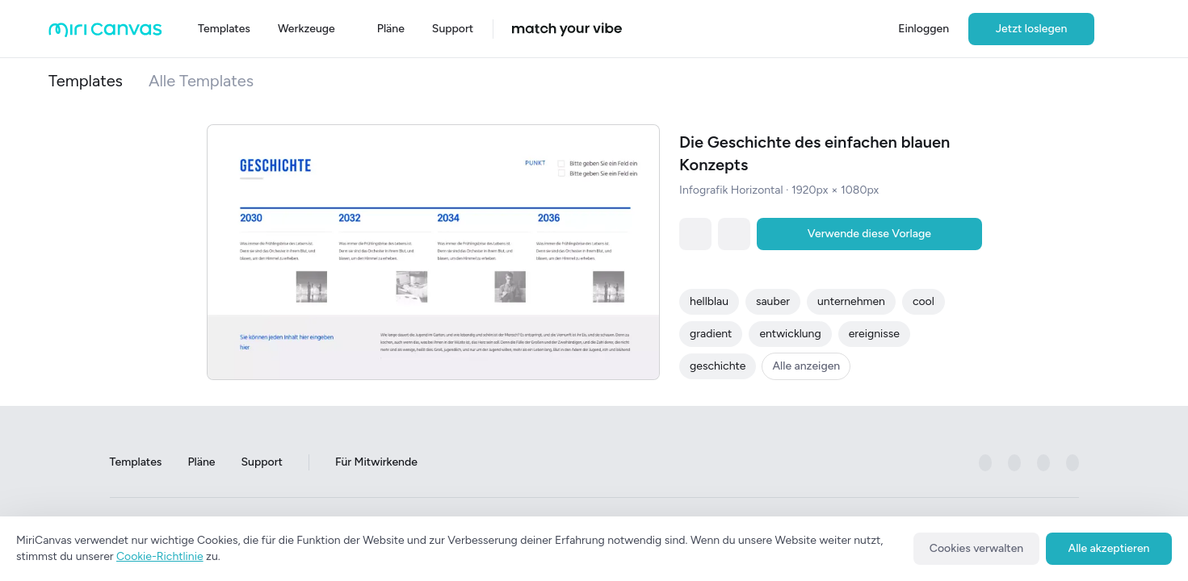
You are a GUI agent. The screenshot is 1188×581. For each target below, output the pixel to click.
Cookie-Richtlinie (160, 556)
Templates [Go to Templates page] (136, 462)
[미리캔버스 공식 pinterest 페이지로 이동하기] (1043, 462)
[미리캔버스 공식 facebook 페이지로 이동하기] (985, 462)
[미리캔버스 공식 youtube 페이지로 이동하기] (1072, 462)
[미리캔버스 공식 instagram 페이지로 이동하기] (1014, 462)
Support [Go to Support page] (261, 462)
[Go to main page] (105, 33)
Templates (85, 80)
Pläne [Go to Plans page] (201, 462)
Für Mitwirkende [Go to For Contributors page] (376, 462)
